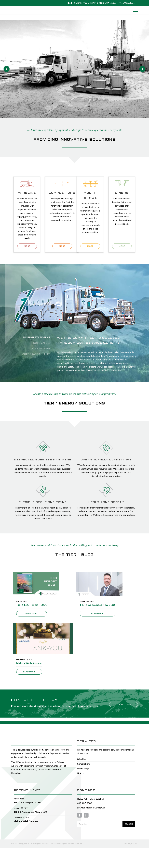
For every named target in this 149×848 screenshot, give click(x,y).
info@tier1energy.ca (95, 807)
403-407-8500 (84, 803)
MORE (27, 246)
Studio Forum (76, 843)
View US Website (127, 3)
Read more (32, 614)
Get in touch (123, 704)
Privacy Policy (130, 843)
